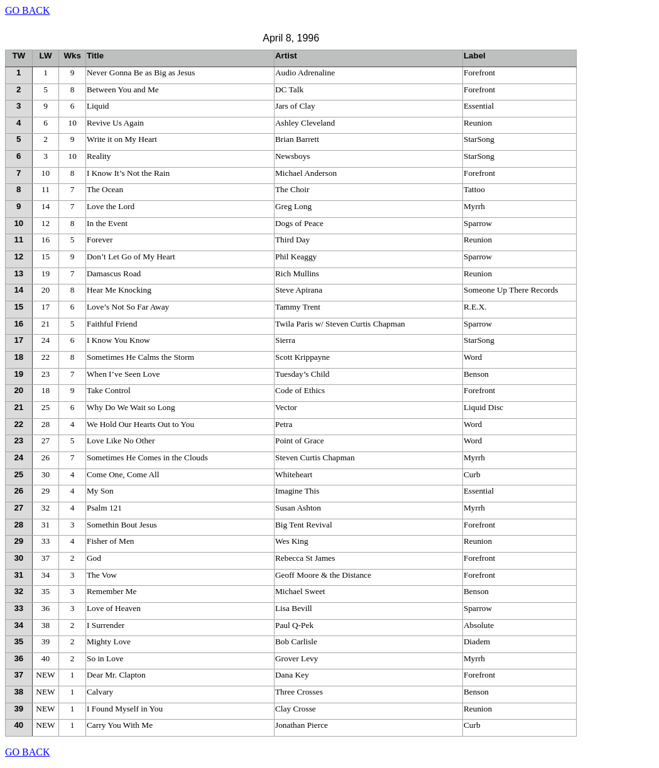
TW (18, 55)
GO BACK (27, 10)
